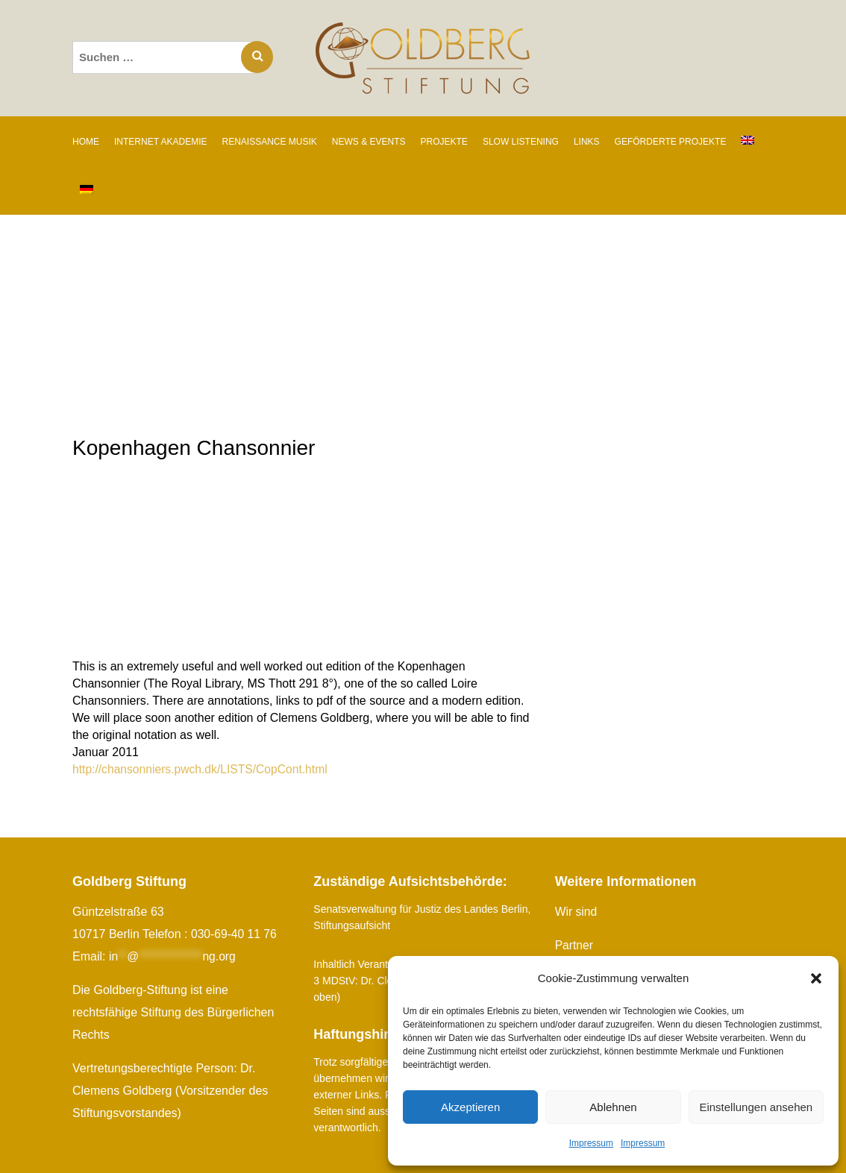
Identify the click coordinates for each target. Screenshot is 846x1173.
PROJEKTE (444, 141)
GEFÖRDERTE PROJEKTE (671, 141)
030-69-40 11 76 (234, 934)
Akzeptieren (470, 1107)
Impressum (591, 1143)
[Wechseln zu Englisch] (747, 141)
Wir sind (576, 911)
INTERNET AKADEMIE (160, 141)
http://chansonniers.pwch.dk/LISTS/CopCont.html (202, 769)
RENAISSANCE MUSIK (269, 141)
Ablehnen (612, 1107)
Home (85, 141)
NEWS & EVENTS (369, 141)
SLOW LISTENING (521, 141)
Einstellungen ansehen (755, 1107)
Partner (574, 945)
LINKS (587, 141)
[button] (816, 978)
